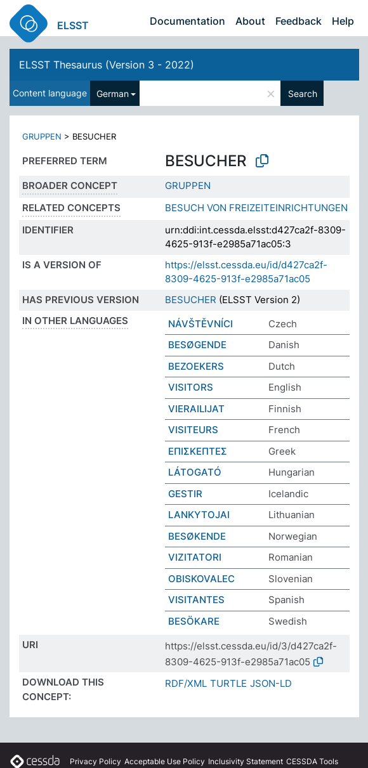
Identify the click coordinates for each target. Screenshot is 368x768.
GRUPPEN (42, 136)
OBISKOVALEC (201, 579)
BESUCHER (190, 300)
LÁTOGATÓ (194, 472)
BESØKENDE (197, 536)
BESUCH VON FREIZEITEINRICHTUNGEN (256, 208)
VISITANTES (196, 600)
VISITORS (190, 387)
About (250, 21)
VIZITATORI (194, 557)
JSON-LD (271, 683)
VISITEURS (193, 430)
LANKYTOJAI (199, 515)
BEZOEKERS (196, 366)
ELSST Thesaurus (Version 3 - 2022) (106, 64)
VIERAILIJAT (196, 409)
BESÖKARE (194, 621)
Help (343, 21)
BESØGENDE (197, 345)
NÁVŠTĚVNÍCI (200, 324)
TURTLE (228, 683)
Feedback (298, 21)
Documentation (187, 21)
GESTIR (185, 494)
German (112, 93)
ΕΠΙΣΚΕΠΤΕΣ (197, 451)
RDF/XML (186, 683)
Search (302, 93)
